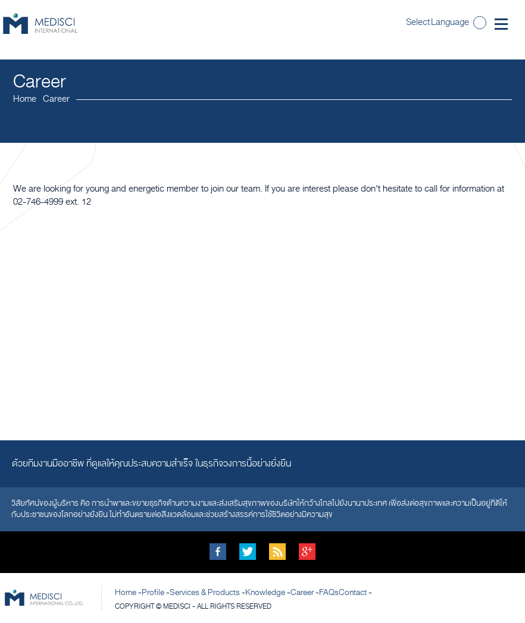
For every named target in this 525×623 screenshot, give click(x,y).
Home (24, 98)
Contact (353, 592)
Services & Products (205, 592)
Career (302, 592)
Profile (153, 592)
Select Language (437, 22)
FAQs (329, 592)
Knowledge (265, 592)
